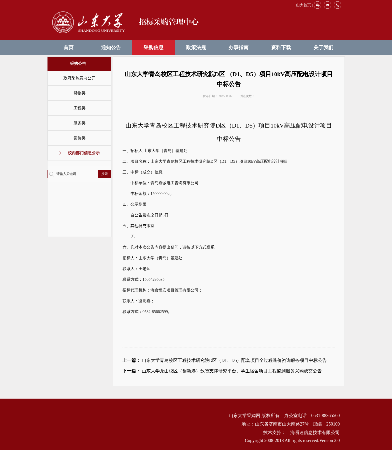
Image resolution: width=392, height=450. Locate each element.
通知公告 (111, 47)
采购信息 (154, 47)
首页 (69, 47)
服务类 (80, 123)
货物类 (80, 93)
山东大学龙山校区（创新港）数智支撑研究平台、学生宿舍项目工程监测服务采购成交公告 (232, 370)
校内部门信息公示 (84, 153)
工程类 (80, 108)
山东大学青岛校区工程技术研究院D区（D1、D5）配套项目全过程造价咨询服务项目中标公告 (234, 360)
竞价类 (80, 138)
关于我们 (324, 47)
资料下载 (281, 47)
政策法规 (196, 47)
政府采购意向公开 (80, 78)
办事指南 (238, 47)
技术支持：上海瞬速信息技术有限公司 (301, 432)
